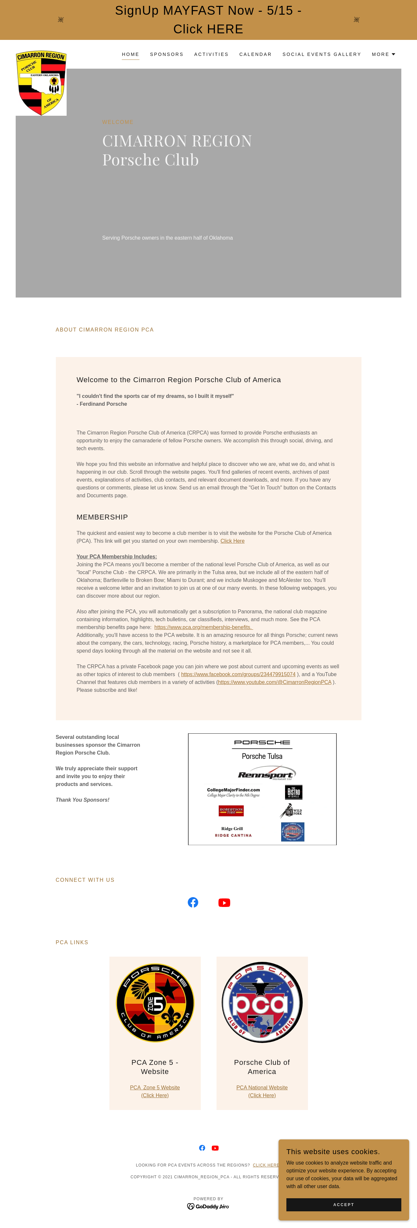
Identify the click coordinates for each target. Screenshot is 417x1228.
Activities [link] (211, 54)
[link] (41, 53)
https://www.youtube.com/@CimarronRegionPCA (274, 682)
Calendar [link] (255, 54)
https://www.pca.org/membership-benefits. (203, 627)
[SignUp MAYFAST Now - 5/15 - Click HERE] (208, 20)
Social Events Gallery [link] (321, 54)
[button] (384, 54)
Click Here (232, 541)
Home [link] (130, 54)
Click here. (267, 1165)
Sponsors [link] (167, 54)
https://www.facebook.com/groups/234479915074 (238, 674)
